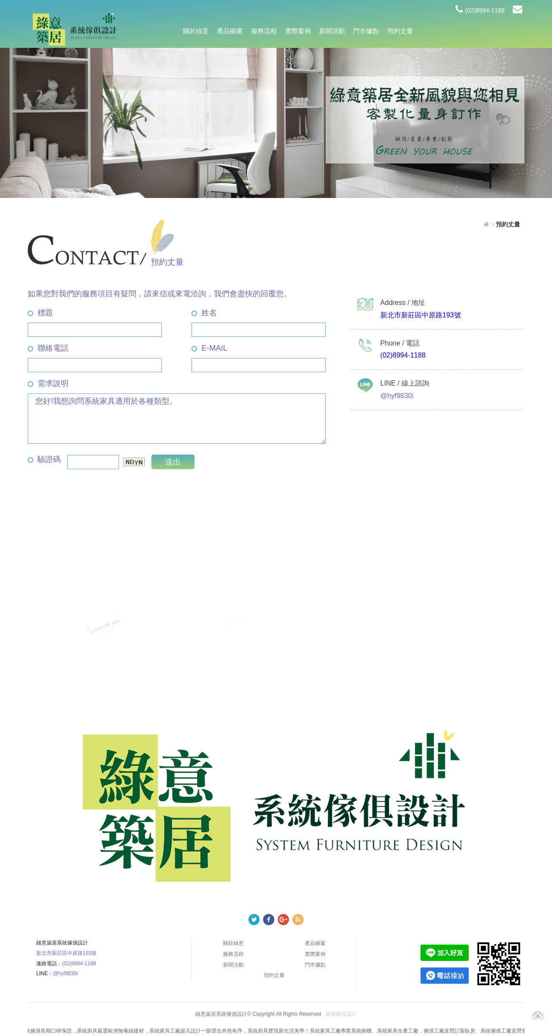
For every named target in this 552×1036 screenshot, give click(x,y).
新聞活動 (332, 31)
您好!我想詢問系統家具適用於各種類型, (176, 418)
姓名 (204, 312)
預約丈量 (400, 31)
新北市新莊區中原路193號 (420, 315)
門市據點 (366, 31)
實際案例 (298, 31)
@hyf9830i (65, 973)
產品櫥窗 (230, 31)
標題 (40, 312)
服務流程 (264, 31)
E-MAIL (209, 348)
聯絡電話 (48, 348)
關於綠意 (196, 31)
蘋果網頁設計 (341, 1014)
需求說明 (48, 383)
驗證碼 (44, 459)
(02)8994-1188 (480, 10)
